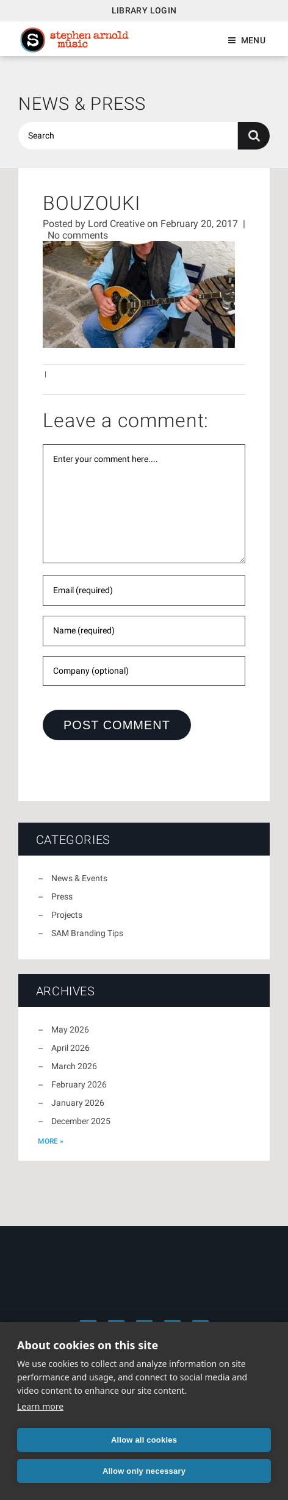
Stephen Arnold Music (74, 39)
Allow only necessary (144, 1471)
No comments (78, 235)
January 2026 (77, 1103)
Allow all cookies (144, 1439)
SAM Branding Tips (87, 933)
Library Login (144, 10)
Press (62, 896)
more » (50, 1141)
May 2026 (70, 1029)
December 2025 (80, 1121)
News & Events (79, 878)
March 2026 (74, 1066)
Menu (253, 40)
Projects (66, 915)
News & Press (82, 103)
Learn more (40, 1406)
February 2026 (79, 1084)
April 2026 (70, 1048)
